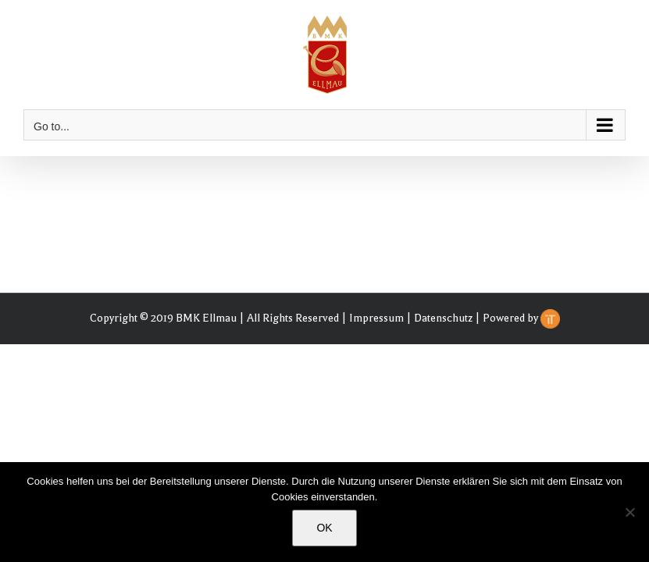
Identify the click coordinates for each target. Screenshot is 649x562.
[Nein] (629, 512)
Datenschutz (443, 318)
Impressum (376, 318)
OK (324, 527)
